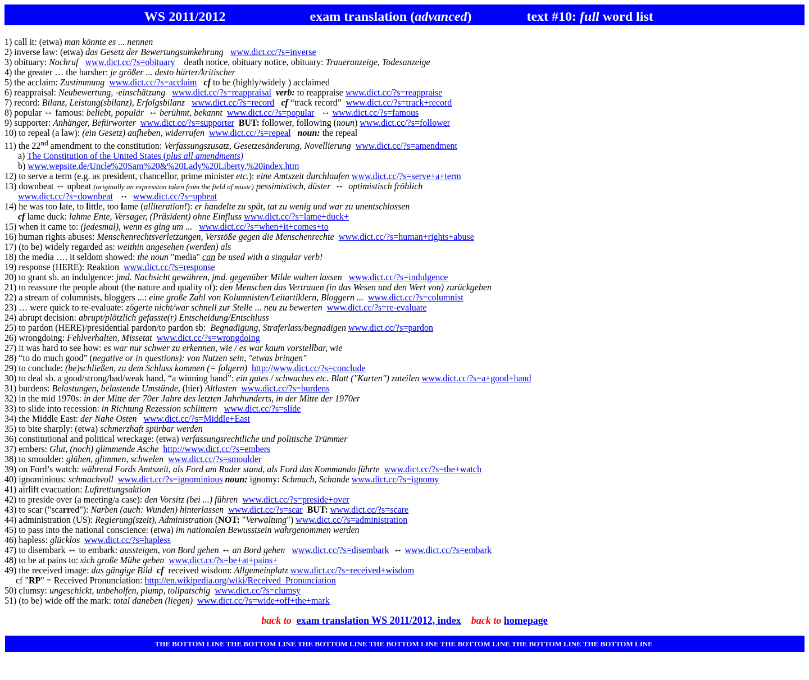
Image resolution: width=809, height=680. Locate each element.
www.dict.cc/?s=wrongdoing (208, 338)
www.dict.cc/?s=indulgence (398, 277)
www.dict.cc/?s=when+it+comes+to (264, 226)
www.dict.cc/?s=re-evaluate (377, 307)
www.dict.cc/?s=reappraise (394, 92)
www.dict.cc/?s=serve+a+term (406, 176)
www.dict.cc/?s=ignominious (170, 479)
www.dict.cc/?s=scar (265, 509)
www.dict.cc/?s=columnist (415, 297)
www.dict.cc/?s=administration (351, 519)
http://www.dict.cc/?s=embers (216, 449)
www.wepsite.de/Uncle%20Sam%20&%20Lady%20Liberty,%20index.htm (163, 166)
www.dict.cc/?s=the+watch (432, 469)
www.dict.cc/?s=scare (369, 509)
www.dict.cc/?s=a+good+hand (476, 378)
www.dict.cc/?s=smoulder (214, 459)
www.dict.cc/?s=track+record (399, 102)
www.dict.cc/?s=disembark (340, 550)
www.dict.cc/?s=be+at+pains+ (223, 560)
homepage (526, 620)
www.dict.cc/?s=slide (262, 408)
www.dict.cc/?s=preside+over (295, 499)
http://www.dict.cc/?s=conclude (309, 368)
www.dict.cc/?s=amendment (406, 145)
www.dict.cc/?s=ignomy (395, 479)
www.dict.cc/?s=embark (448, 550)
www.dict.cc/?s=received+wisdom (352, 570)
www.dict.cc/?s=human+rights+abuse (406, 236)
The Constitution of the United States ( (135, 156)
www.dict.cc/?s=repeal (250, 133)
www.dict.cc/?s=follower (405, 122)
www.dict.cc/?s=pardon (390, 327)
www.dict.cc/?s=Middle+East (197, 418)
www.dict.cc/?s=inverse (273, 52)
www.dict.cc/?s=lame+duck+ (296, 216)
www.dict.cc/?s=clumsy (258, 590)
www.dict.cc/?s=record (233, 102)
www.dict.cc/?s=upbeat (175, 196)
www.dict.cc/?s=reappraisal (221, 92)
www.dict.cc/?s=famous (375, 112)
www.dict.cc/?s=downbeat (65, 196)
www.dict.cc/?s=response (169, 267)
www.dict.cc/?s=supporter (187, 122)
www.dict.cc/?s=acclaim (153, 82)
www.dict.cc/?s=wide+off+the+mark (263, 600)
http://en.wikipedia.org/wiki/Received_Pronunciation (240, 580)
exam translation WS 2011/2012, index (379, 620)
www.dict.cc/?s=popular (271, 112)
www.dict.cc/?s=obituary (130, 62)
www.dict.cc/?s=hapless (127, 540)
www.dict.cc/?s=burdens (285, 388)
